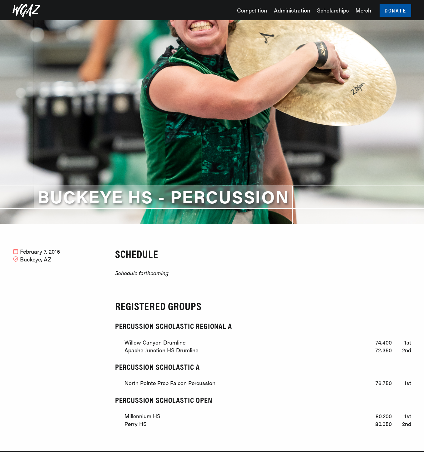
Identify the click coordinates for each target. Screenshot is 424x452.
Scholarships (333, 10)
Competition (252, 10)
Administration (292, 10)
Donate (395, 10)
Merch (363, 10)
